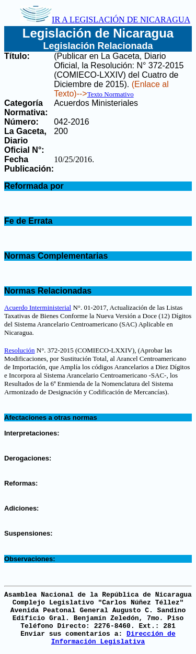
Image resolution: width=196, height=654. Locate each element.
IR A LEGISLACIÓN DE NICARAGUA (105, 19)
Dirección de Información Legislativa (113, 638)
